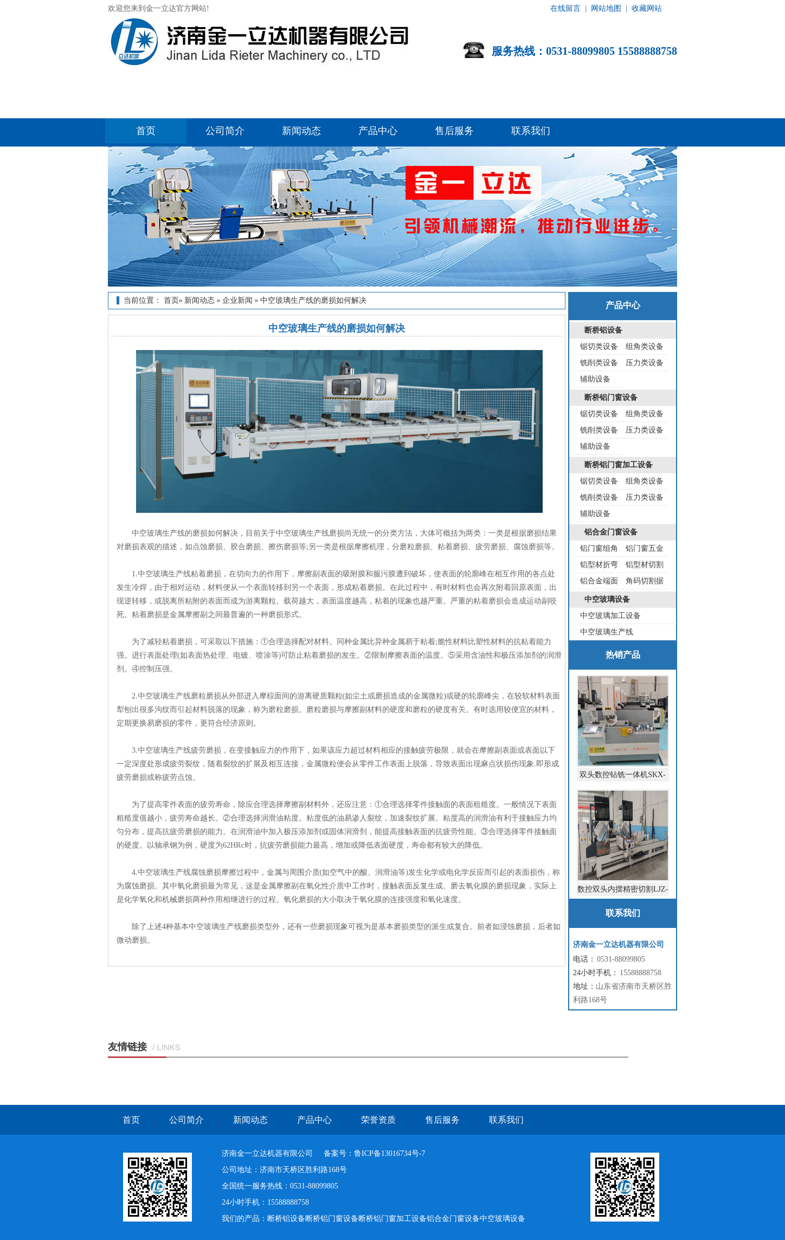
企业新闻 (237, 300)
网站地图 (606, 8)
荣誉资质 (378, 1119)
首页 (146, 130)
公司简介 (224, 130)
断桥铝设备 (603, 330)
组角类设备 (645, 346)
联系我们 (530, 130)
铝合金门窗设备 (611, 532)
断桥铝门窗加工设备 (618, 465)
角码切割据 (645, 581)
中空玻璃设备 (607, 599)
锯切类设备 (599, 346)
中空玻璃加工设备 (610, 616)
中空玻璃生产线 (606, 632)
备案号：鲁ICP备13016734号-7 (374, 1153)
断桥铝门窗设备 (611, 397)
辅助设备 (595, 379)
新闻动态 (301, 130)
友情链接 (127, 1046)
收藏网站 (647, 8)
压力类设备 (645, 363)
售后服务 (454, 130)
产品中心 (377, 130)
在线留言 (565, 8)
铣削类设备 (599, 363)
